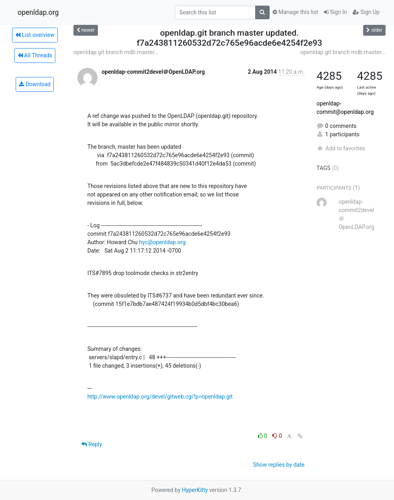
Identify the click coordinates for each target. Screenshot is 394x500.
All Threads (35, 55)
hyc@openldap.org (162, 242)
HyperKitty (195, 490)
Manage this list (295, 12)
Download (35, 84)
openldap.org (38, 12)
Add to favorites (341, 148)
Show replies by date (279, 465)
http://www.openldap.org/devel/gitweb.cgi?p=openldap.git (160, 396)
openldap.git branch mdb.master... (116, 52)
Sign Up (366, 12)
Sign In (335, 12)
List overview (35, 35)
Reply (91, 444)
